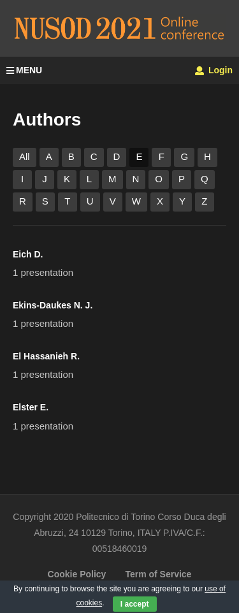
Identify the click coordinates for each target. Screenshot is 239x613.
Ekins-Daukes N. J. (52, 305)
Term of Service (158, 574)
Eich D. (28, 254)
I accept (134, 604)
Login (214, 70)
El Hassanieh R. (46, 356)
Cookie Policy (77, 574)
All (24, 156)
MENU (24, 70)
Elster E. (30, 407)
